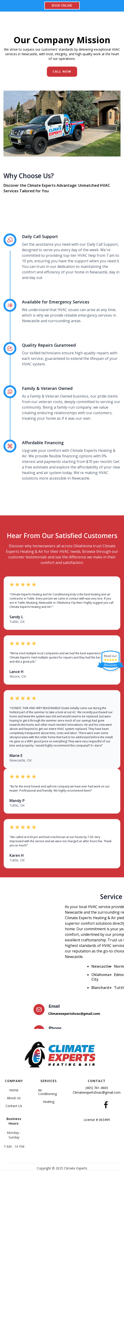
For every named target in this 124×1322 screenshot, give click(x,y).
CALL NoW (62, 71)
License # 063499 (97, 1119)
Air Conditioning (47, 1092)
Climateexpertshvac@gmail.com (74, 1013)
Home (13, 1090)
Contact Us (14, 1106)
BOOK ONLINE (62, 5)
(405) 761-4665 (96, 1088)
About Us (14, 1098)
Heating (48, 1102)
